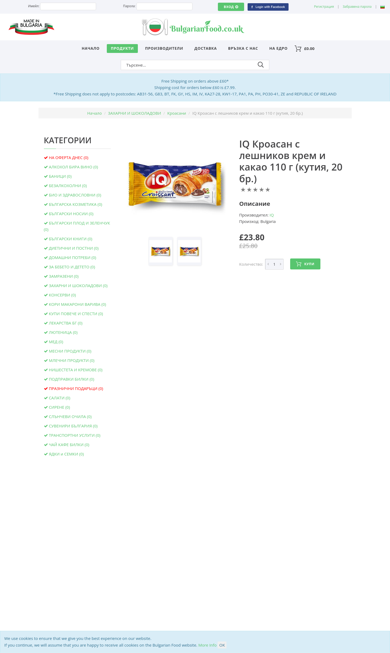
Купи (305, 264)
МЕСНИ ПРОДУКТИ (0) (70, 351)
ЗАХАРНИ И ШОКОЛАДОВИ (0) (78, 285)
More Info (207, 645)
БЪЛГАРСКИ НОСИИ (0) (71, 213)
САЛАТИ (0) (59, 397)
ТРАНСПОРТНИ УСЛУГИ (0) (74, 435)
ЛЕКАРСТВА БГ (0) (65, 323)
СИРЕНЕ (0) (59, 407)
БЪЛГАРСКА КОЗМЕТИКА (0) (75, 204)
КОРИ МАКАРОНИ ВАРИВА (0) (77, 304)
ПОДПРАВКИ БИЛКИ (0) (71, 379)
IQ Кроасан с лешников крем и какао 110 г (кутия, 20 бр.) (291, 161)
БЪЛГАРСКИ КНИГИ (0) (70, 238)
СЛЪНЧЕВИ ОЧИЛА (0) (70, 416)
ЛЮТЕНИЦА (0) (63, 332)
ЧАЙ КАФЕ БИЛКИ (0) (69, 444)
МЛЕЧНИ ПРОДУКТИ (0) (71, 360)
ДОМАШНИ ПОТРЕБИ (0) (72, 257)
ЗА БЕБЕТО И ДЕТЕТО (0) (72, 266)
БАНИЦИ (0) (60, 176)
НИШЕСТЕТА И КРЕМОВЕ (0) (75, 369)
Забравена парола (357, 6)
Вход (231, 7)
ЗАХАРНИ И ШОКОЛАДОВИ (134, 113)
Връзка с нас (243, 48)
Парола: (129, 6)
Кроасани (176, 113)
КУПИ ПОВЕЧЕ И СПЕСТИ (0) (76, 313)
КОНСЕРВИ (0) (62, 294)
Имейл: (33, 6)
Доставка (205, 48)
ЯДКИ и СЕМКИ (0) (66, 454)
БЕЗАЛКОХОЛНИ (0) (68, 185)
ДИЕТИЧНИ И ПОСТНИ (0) (74, 248)
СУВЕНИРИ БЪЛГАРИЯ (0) (73, 425)
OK (222, 645)
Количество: (251, 264)
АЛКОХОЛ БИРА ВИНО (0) (73, 166)
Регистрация (324, 6)
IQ (272, 215)
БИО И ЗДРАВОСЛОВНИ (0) (75, 195)
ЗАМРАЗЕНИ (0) (63, 276)
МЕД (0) (56, 341)
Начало (91, 48)
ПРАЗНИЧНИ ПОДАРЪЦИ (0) (76, 388)
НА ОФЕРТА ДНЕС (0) (68, 157)
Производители (164, 48)
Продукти (122, 48)
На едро (278, 48)
